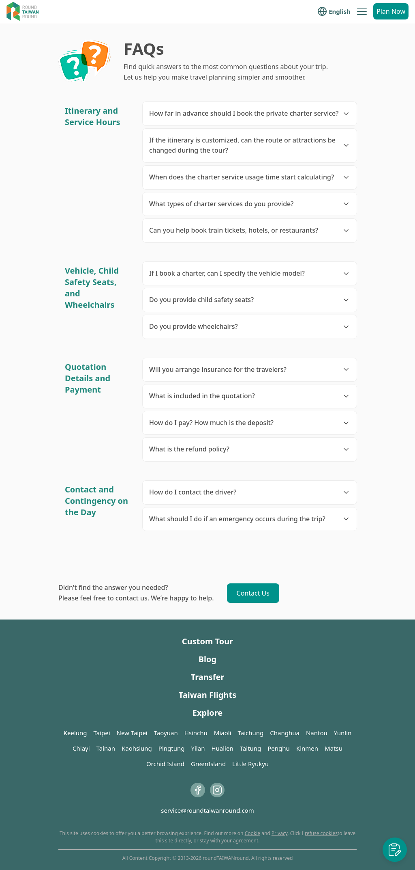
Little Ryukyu (250, 764)
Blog (207, 659)
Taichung (251, 733)
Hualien (222, 748)
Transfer (208, 676)
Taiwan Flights (207, 694)
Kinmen (307, 748)
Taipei (102, 733)
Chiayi (81, 748)
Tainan (105, 748)
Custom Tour (207, 641)
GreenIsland (208, 764)
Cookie (252, 833)
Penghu (278, 748)
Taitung (250, 748)
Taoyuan (166, 733)
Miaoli (222, 733)
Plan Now (390, 11)
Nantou (316, 733)
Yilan (198, 748)
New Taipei (132, 733)
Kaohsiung (137, 748)
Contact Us (253, 593)
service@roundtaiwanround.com (207, 810)
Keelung (75, 733)
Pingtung (171, 748)
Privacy (280, 833)
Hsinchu (196, 733)
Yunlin (343, 733)
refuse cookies (321, 833)
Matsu (333, 748)
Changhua (284, 733)
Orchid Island (165, 764)
